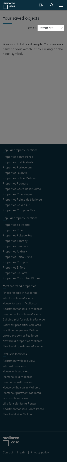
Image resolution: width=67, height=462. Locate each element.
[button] (51, 28)
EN (41, 5)
